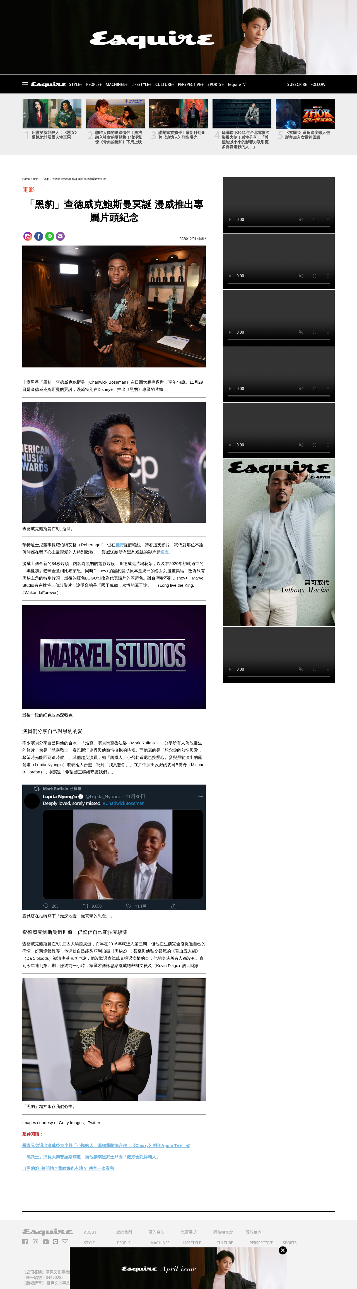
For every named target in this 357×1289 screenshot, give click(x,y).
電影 (35, 179)
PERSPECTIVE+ (191, 84)
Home (26, 179)
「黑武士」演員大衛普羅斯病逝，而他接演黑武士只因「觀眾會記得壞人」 (91, 1157)
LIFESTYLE (192, 1243)
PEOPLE (123, 1243)
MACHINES (160, 1243)
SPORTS (290, 1243)
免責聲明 (189, 1232)
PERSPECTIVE (261, 1243)
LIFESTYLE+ (141, 84)
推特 (119, 544)
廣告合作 (156, 1232)
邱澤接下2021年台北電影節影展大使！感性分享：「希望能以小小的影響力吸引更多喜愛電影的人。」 (245, 139)
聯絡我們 (124, 1232)
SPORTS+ (216, 84)
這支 (164, 552)
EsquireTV (237, 84)
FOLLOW (317, 84)
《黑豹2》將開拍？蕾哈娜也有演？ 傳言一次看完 (68, 1168)
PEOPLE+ (94, 84)
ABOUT (90, 1232)
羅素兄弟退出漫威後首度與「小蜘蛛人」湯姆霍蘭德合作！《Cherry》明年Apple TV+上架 (106, 1145)
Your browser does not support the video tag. (279, 205)
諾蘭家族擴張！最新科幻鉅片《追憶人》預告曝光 (181, 135)
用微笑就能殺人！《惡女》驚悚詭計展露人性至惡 (55, 135)
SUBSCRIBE (297, 84)
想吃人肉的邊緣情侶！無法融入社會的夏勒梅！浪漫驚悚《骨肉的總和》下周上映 (118, 137)
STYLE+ (75, 84)
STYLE (89, 1243)
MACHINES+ (116, 84)
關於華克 (253, 1232)
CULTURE (224, 1243)
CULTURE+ (164, 84)
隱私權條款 (223, 1232)
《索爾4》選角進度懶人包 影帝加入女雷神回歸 (307, 135)
